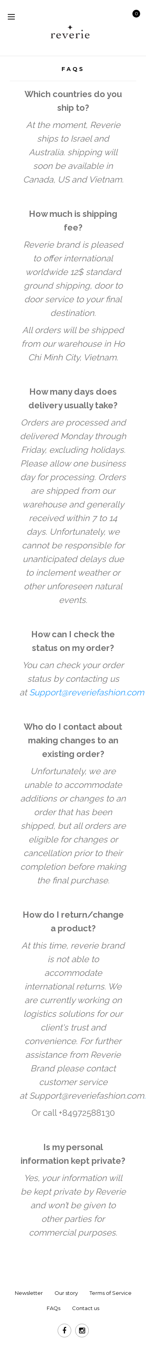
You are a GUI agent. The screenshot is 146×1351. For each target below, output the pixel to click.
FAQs (53, 1308)
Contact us (85, 1308)
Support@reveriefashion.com (86, 1095)
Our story (66, 1293)
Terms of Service (111, 1293)
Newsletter (29, 1293)
